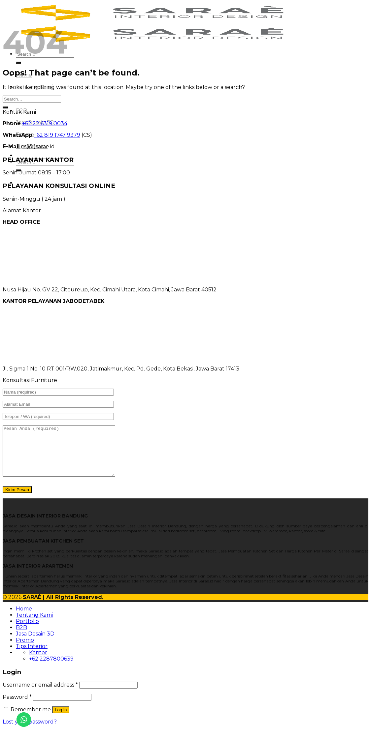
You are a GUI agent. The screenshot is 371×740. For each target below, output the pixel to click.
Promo (25, 650)
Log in (61, 719)
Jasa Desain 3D (35, 643)
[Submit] (18, 63)
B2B (21, 637)
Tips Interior (32, 656)
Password (17, 707)
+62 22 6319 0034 (44, 123)
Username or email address (40, 695)
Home (24, 618)
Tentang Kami (34, 625)
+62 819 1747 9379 (57, 135)
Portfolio (27, 631)
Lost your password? (30, 731)
